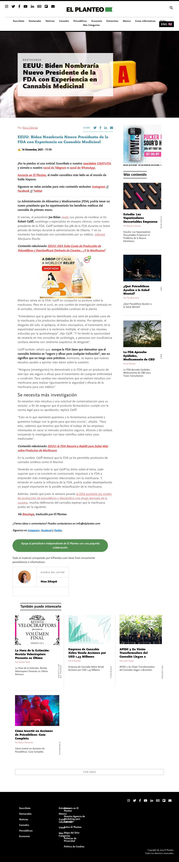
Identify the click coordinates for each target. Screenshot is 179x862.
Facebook (23, 191)
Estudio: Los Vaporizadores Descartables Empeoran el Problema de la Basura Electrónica (140, 222)
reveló (65, 217)
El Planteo (131, 364)
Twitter (37, 191)
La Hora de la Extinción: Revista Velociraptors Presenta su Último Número (32, 656)
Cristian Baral (24, 662)
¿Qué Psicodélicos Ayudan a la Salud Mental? (136, 290)
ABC (161, 288)
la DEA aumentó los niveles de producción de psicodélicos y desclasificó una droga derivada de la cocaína (65, 498)
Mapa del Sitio (71, 832)
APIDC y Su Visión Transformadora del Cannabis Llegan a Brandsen (134, 655)
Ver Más (89, 772)
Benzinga (28, 514)
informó (100, 234)
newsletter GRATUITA (97, 163)
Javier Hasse (128, 661)
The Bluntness (133, 298)
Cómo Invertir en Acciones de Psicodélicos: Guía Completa (34, 734)
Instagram (98, 187)
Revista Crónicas (134, 226)
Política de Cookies (74, 846)
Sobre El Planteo (72, 827)
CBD (161, 356)
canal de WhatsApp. (83, 168)
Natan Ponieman (25, 742)
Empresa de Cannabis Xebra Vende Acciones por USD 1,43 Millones (87, 653)
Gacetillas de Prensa (60, 671)
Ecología (161, 222)
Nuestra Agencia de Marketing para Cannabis (74, 819)
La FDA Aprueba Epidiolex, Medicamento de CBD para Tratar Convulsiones (139, 359)
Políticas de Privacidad (70, 839)
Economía (60, 748)
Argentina (162, 672)
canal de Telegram (54, 168)
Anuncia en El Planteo (32, 175)
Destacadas (32, 60)
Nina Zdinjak (30, 127)
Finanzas (111, 672)
